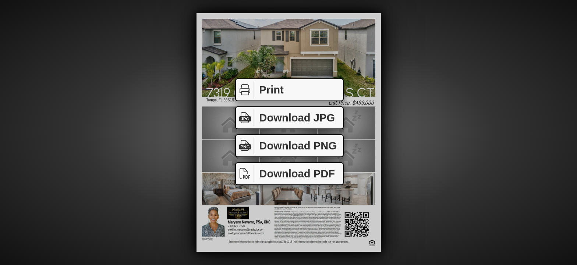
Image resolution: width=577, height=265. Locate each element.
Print (260, 90)
